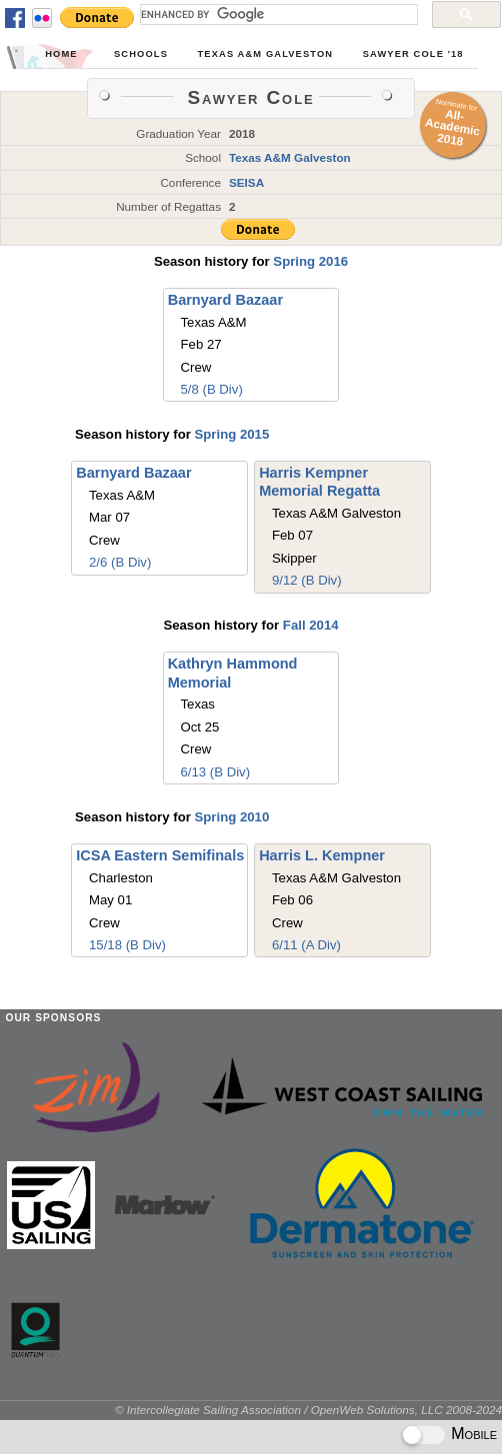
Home (61, 54)
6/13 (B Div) (215, 771)
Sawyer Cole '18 (413, 54)
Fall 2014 (311, 625)
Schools (141, 54)
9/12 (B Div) (307, 580)
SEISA (246, 182)
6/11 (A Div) (306, 944)
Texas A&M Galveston (266, 54)
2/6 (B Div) (120, 562)
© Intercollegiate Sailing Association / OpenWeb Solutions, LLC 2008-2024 (308, 1409)
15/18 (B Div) (127, 944)
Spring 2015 (231, 434)
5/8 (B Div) (212, 389)
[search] (277, 14)
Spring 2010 (231, 816)
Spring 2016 (310, 261)
